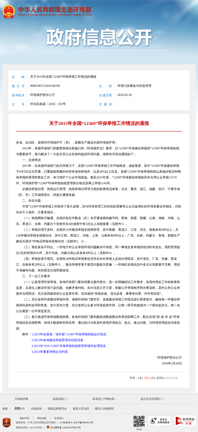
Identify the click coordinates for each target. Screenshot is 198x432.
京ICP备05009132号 (83, 422)
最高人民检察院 (104, 408)
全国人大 (19, 408)
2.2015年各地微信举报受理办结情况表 (57, 340)
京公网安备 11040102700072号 (63, 427)
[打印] (160, 378)
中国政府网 (21, 399)
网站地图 (41, 418)
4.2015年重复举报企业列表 (50, 351)
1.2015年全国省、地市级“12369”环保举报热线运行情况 (69, 334)
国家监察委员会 (57, 408)
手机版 (139, 423)
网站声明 (24, 418)
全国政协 (36, 408)
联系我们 (59, 418)
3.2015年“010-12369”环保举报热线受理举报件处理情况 (69, 346)
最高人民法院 (81, 408)
